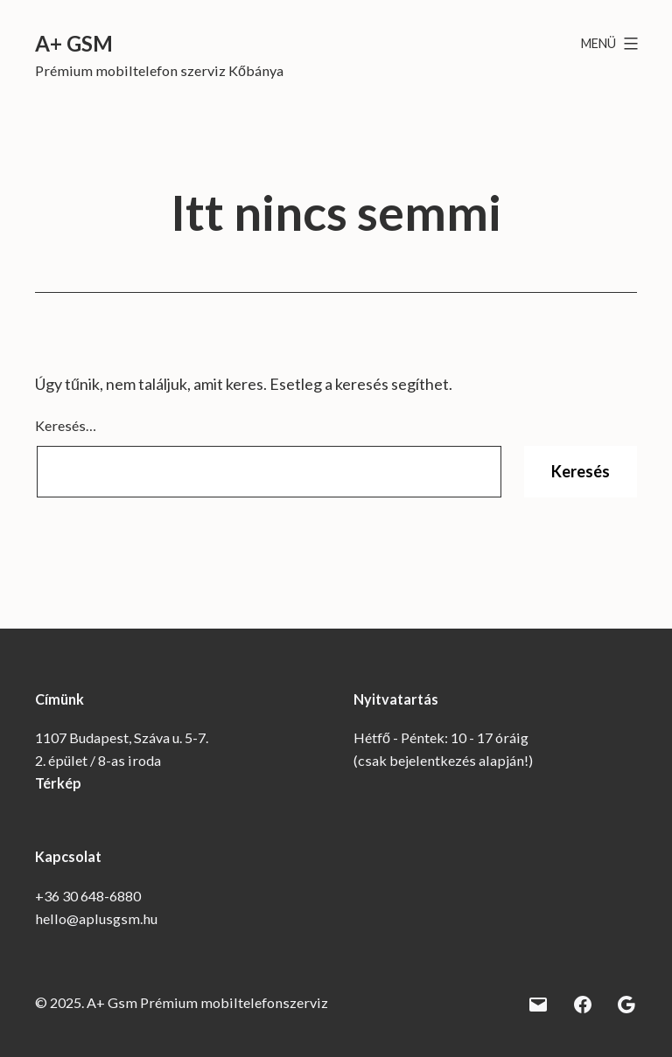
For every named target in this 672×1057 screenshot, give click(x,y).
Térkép (58, 783)
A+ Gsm (74, 43)
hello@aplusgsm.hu (96, 918)
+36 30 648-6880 (88, 895)
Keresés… (65, 425)
